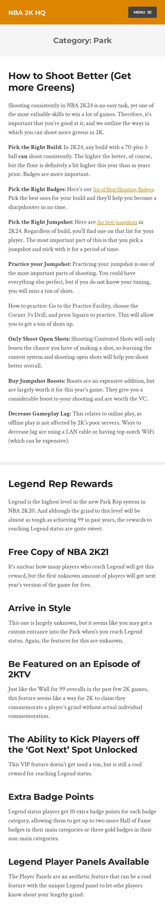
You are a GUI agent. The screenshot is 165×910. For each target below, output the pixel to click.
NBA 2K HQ (29, 12)
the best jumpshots (119, 222)
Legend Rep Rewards (60, 483)
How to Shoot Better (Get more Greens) (70, 81)
